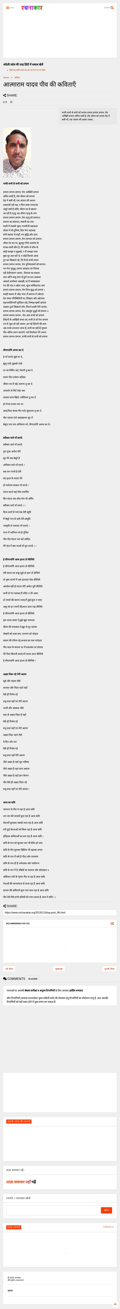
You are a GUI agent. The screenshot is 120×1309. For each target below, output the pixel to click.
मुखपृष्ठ (10, 1290)
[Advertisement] (60, 36)
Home (6, 77)
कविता (17, 77)
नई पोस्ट (9, 969)
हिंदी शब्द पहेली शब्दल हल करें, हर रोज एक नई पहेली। (27, 70)
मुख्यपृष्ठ (58, 969)
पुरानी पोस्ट (110, 969)
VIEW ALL (108, 1227)
